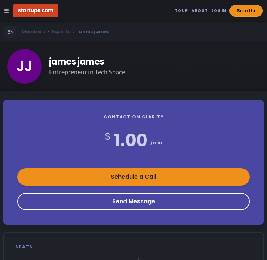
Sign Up (246, 11)
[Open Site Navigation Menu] (6, 11)
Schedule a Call (133, 177)
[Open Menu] (10, 32)
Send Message (133, 201)
